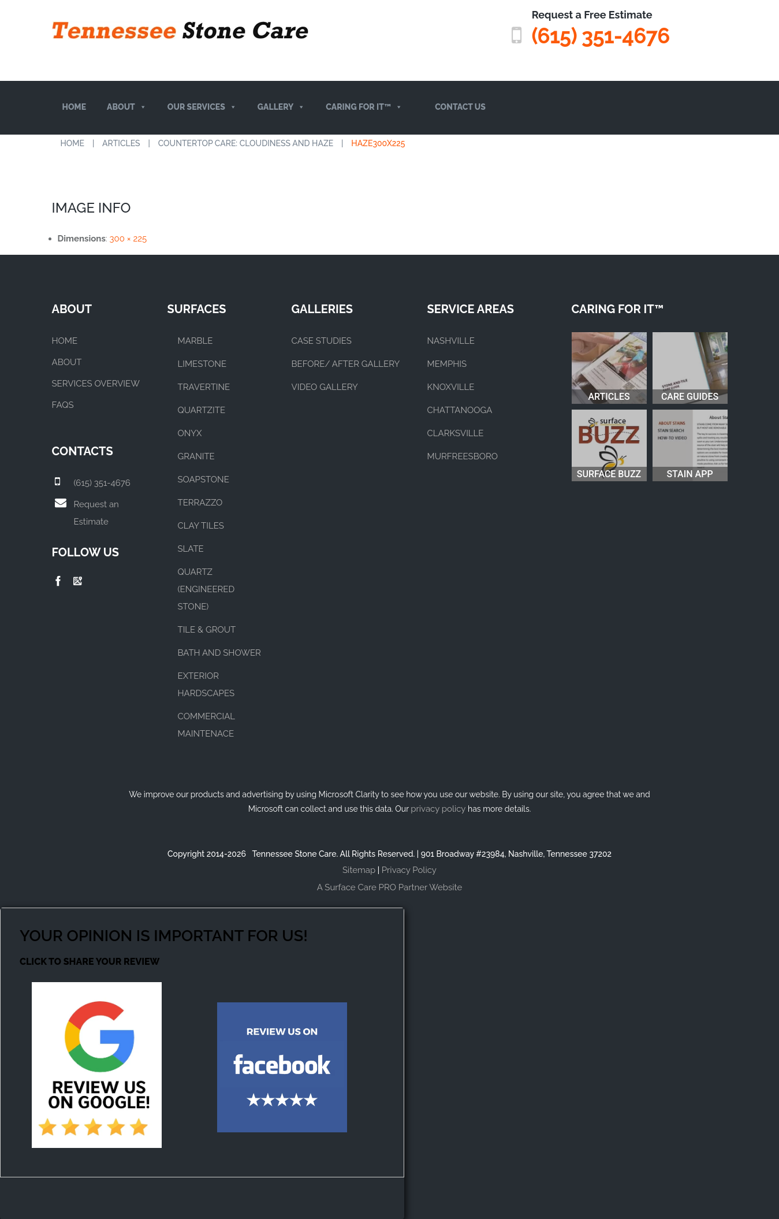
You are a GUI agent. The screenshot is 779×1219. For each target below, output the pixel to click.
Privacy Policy (409, 869)
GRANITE (196, 456)
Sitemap (358, 869)
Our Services (202, 107)
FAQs (63, 404)
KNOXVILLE (451, 386)
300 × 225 (128, 238)
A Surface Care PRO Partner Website (389, 887)
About (127, 107)
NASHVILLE (451, 340)
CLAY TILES (201, 525)
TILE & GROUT (207, 629)
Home (74, 107)
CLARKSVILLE (455, 433)
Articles (121, 142)
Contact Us (460, 107)
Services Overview (96, 383)
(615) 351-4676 (597, 36)
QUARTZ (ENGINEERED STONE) (206, 588)
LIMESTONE (202, 363)
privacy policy (438, 808)
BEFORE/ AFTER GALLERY (346, 363)
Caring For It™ (364, 107)
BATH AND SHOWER (219, 652)
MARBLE (195, 340)
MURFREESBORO (462, 456)
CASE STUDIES (322, 340)
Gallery (281, 107)
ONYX (190, 433)
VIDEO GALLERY (325, 386)
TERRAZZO (200, 502)
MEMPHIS (447, 363)
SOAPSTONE (203, 479)
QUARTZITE (202, 409)
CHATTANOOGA (460, 409)
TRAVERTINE (204, 386)
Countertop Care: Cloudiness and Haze (246, 142)
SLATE (191, 548)
